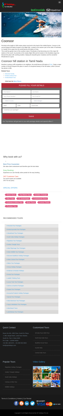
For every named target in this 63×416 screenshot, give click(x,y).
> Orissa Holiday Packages (14, 267)
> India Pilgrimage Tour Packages (15, 248)
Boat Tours (31, 202)
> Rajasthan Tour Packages (14, 240)
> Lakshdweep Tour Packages (14, 312)
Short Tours (11, 195)
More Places (17, 81)
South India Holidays (11, 377)
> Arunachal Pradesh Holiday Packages (17, 293)
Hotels (19, 398)
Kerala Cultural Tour (10, 75)
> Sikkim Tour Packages (13, 263)
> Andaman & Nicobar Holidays (15, 270)
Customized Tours (40, 198)
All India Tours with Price (42, 333)
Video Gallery (39, 362)
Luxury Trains (44, 202)
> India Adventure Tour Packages (15, 300)
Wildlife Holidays (10, 387)
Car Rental (27, 398)
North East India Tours (41, 338)
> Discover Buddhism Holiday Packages (17, 255)
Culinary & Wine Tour (15, 202)
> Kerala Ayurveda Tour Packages (16, 229)
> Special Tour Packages (13, 297)
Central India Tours (40, 353)
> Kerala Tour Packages (13, 274)
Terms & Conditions (8, 398)
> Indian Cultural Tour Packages (15, 259)
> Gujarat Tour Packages (13, 289)
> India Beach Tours (11, 308)
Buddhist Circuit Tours (41, 343)
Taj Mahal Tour (25, 195)
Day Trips (10, 198)
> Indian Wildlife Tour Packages (15, 252)
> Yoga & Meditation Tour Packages (16, 304)
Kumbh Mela (38, 348)
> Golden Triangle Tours (13, 244)
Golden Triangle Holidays (12, 372)
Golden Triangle (41, 195)
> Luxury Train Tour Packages (14, 282)
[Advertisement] (30, 138)
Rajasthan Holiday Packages (13, 367)
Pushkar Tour (12, 206)
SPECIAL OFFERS (10, 188)
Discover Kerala (9, 74)
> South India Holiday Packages (15, 237)
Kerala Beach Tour (10, 77)
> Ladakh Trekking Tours (13, 278)
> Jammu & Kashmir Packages (15, 285)
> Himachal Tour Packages (13, 225)
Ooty (51, 64)
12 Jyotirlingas (23, 198)
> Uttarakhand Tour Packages (14, 233)
